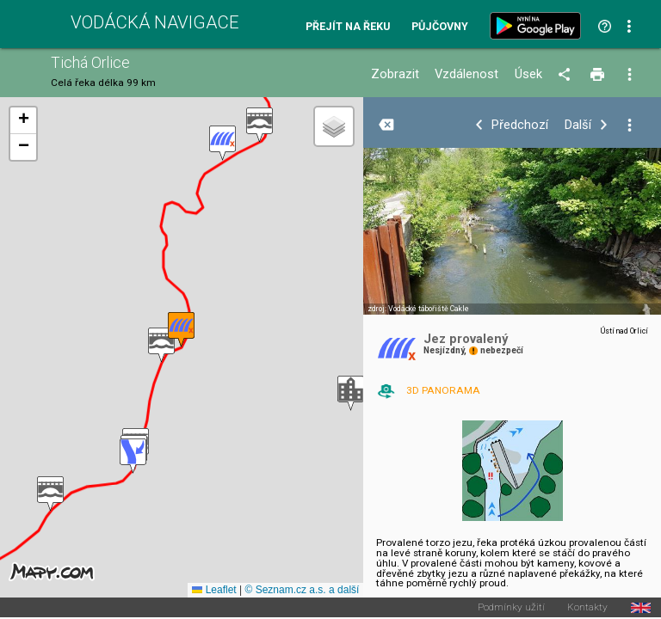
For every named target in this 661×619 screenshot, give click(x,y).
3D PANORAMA (443, 390)
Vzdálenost (466, 74)
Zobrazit (395, 74)
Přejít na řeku (348, 27)
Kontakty (587, 608)
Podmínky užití (511, 608)
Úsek (528, 74)
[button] (259, 125)
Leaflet (214, 590)
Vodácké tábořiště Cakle (428, 308)
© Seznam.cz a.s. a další (301, 590)
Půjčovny (439, 27)
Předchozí (519, 125)
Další (578, 125)
